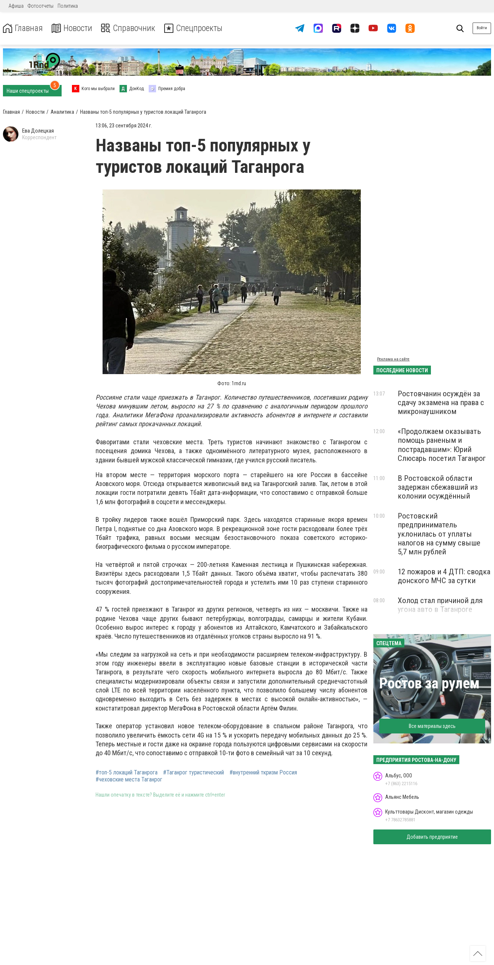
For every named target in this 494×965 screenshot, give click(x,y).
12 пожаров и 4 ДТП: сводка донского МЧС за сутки (444, 576)
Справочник (130, 28)
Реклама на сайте (393, 359)
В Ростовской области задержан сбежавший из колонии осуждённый (438, 487)
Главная (23, 28)
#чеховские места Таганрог (129, 779)
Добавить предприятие (432, 837)
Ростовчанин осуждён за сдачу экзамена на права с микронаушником (441, 402)
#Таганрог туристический (193, 772)
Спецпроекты (197, 28)
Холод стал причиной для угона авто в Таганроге (440, 605)
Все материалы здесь (432, 726)
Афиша (16, 6)
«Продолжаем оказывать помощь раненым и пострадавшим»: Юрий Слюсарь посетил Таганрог (442, 444)
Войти (482, 27)
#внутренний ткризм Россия (263, 772)
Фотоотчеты (40, 6)
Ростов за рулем (429, 683)
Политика (68, 6)
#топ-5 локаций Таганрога (127, 772)
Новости (73, 28)
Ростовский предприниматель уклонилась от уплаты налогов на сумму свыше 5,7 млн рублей (439, 533)
